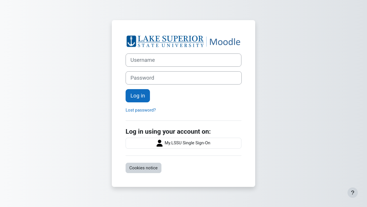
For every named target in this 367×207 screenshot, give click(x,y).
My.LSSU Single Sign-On (183, 143)
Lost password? (141, 110)
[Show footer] (353, 192)
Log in (137, 96)
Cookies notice (143, 167)
